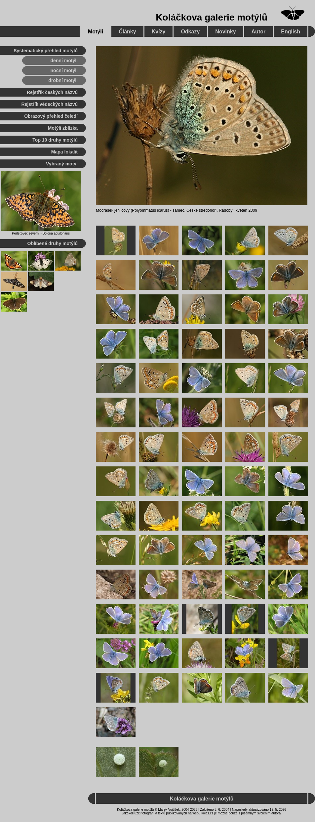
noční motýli (64, 70)
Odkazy (190, 31)
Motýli (95, 31)
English (290, 31)
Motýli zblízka (63, 128)
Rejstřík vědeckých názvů (49, 104)
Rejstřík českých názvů (52, 92)
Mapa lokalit (64, 151)
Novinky (225, 31)
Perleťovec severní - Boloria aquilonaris (41, 233)
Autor (259, 31)
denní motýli (64, 60)
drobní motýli (63, 80)
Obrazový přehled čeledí (51, 116)
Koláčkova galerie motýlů (211, 17)
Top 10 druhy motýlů (55, 140)
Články (127, 31)
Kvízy (159, 31)
